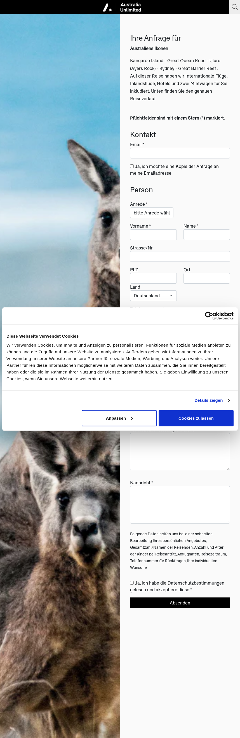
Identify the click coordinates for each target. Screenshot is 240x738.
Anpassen (119, 417)
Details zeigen (208, 400)
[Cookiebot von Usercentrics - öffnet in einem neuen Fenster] (209, 316)
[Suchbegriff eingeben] (234, 7)
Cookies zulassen (196, 417)
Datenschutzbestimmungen (196, 582)
